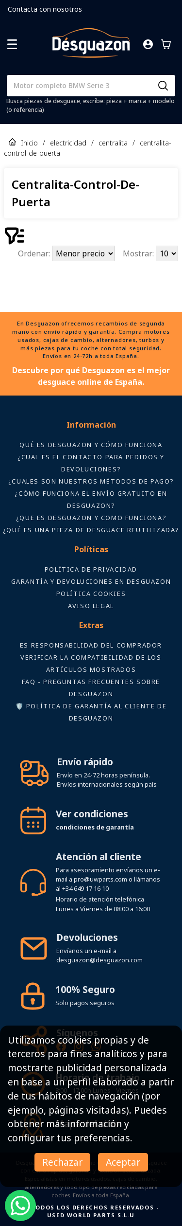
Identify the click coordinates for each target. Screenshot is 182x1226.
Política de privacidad (91, 569)
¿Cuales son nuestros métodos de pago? (91, 481)
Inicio (29, 142)
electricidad (68, 142)
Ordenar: (35, 253)
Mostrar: (139, 253)
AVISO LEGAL (91, 605)
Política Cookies (91, 593)
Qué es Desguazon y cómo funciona (90, 444)
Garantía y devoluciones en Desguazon (91, 581)
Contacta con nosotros (45, 9)
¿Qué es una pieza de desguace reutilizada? (91, 529)
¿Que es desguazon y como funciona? (91, 517)
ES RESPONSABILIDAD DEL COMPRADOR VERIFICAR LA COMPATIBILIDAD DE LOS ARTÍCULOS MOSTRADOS (91, 657)
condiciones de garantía (95, 827)
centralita (113, 142)
